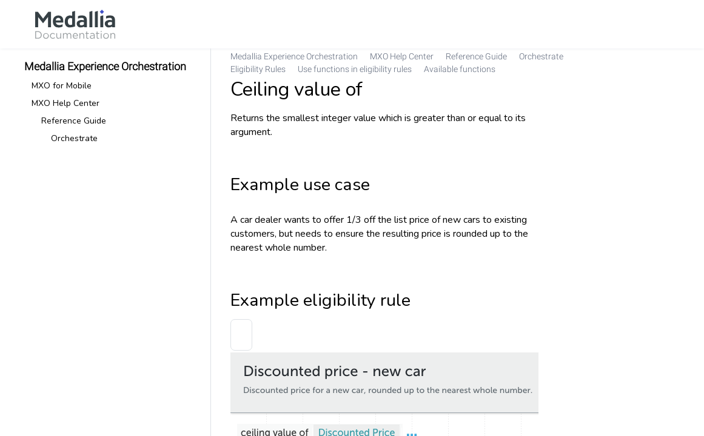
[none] (670, 63)
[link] (75, 24)
